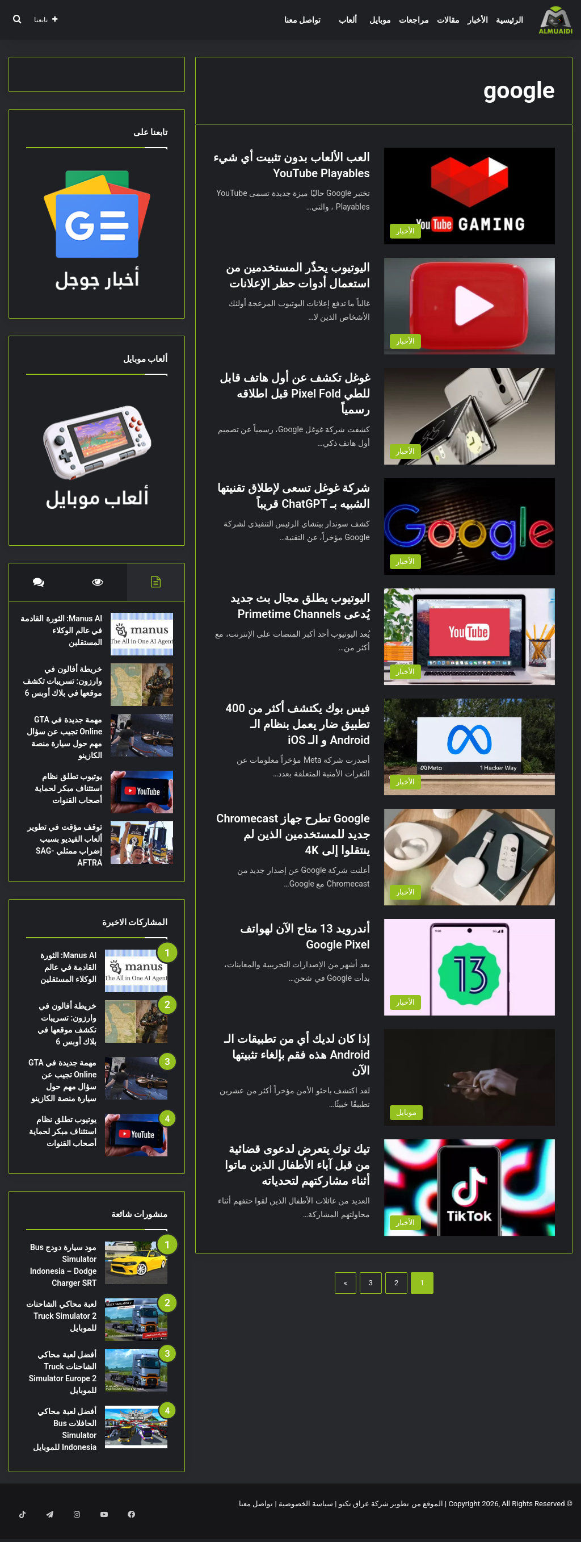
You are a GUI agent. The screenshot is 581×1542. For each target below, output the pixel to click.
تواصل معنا (302, 19)
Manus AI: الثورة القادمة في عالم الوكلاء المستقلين (68, 636)
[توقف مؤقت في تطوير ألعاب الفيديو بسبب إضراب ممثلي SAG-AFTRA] (136, 854)
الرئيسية (509, 19)
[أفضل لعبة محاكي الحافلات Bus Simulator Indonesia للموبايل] (136, 1444)
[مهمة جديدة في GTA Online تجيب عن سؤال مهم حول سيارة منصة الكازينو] (136, 747)
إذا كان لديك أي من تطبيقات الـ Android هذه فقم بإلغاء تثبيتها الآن (297, 1054)
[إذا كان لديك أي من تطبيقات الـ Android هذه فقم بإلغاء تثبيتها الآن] (469, 1077)
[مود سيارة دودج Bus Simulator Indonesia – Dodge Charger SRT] (136, 1280)
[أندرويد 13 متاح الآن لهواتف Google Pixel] (469, 967)
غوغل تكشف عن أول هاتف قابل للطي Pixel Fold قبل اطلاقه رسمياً (295, 393)
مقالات (448, 19)
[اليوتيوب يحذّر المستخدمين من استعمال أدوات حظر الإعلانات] (469, 306)
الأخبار (478, 19)
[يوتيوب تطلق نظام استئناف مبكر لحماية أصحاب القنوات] (136, 804)
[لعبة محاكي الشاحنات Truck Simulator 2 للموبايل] (136, 1337)
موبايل (380, 19)
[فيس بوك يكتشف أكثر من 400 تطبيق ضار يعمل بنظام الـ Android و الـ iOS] (469, 747)
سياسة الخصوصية (306, 1521)
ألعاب (348, 19)
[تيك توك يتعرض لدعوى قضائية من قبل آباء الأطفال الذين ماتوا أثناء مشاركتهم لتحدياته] (469, 1187)
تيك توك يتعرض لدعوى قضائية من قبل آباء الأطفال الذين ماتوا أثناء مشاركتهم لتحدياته (297, 1165)
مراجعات (414, 19)
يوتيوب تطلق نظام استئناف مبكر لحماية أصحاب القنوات (62, 800)
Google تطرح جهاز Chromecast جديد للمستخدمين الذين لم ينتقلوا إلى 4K (292, 834)
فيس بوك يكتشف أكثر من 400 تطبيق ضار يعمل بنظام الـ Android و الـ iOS (298, 724)
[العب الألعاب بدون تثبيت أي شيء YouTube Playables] (469, 196)
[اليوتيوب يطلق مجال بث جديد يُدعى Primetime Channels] (469, 636)
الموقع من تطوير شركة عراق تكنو (391, 1521)
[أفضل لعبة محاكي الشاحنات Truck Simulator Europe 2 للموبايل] (136, 1388)
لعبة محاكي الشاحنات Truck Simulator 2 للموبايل (61, 1333)
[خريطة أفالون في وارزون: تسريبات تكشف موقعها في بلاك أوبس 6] (136, 690)
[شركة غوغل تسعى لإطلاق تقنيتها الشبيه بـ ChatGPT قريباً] (469, 526)
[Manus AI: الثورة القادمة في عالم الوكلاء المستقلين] (136, 640)
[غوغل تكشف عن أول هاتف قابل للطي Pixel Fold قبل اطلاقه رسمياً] (469, 416)
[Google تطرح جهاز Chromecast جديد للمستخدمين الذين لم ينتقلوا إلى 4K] (469, 857)
